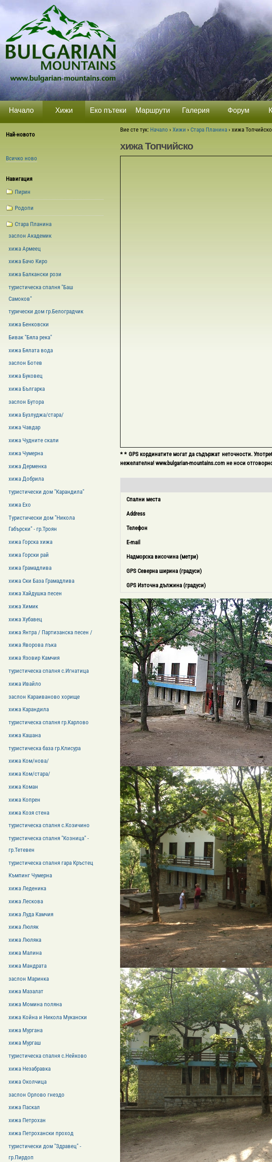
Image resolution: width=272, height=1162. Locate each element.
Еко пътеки (108, 110)
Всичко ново (21, 158)
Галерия (195, 110)
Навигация (19, 178)
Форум (239, 110)
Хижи (64, 110)
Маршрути (152, 110)
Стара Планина (208, 129)
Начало (21, 110)
